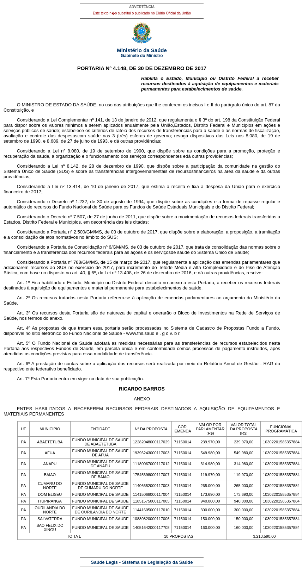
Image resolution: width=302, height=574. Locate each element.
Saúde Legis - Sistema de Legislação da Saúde (142, 562)
